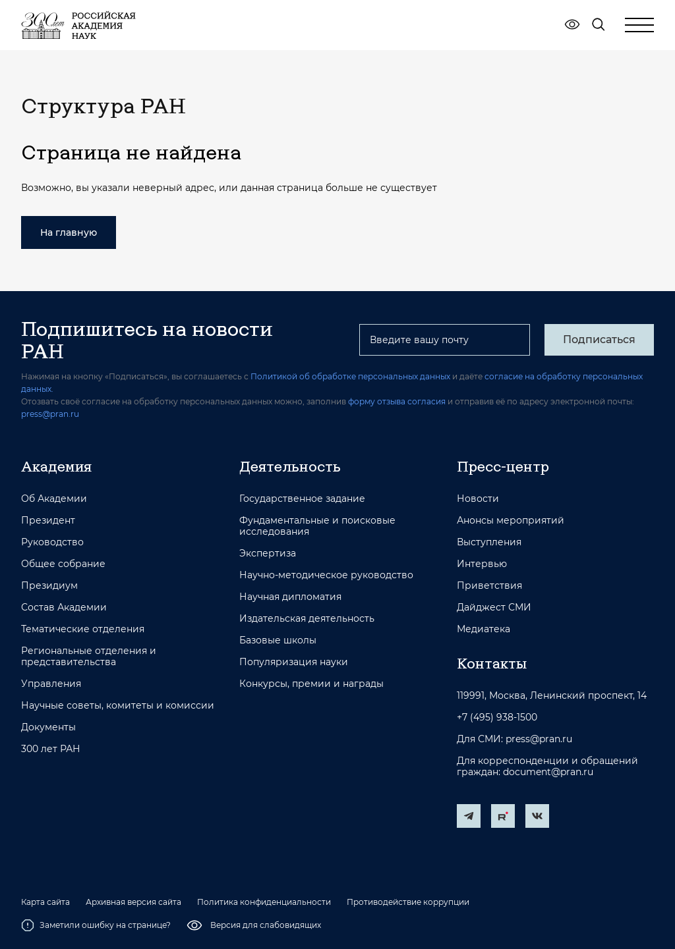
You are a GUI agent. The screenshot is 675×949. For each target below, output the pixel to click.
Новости (478, 498)
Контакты (492, 663)
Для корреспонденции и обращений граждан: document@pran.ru (547, 766)
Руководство (52, 542)
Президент (48, 520)
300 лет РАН (50, 749)
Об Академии (54, 498)
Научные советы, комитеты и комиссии (117, 705)
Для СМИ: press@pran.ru (514, 739)
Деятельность (290, 466)
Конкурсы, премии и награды (311, 684)
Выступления (489, 542)
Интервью (482, 564)
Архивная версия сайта (133, 902)
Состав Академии (64, 607)
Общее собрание (63, 564)
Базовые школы (277, 640)
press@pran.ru (50, 414)
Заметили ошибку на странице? (96, 925)
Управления (51, 684)
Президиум (49, 585)
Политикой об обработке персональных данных (350, 376)
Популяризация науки (293, 662)
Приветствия (489, 585)
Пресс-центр (503, 466)
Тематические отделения (82, 629)
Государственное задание (302, 498)
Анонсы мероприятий (510, 520)
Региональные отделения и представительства (88, 656)
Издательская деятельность (306, 618)
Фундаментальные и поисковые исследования (317, 526)
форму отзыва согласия (397, 401)
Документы (48, 727)
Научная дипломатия (290, 597)
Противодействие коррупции (408, 902)
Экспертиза (267, 553)
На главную (68, 232)
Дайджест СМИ (494, 607)
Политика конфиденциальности (264, 902)
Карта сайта (45, 902)
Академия (56, 466)
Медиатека (483, 629)
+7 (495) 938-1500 (497, 717)
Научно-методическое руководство (326, 575)
